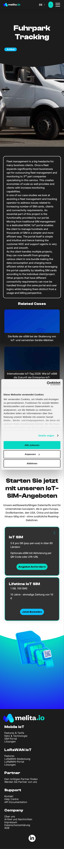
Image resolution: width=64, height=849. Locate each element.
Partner (12, 773)
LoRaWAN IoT (18, 750)
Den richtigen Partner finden (21, 779)
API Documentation (15, 802)
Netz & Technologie (15, 735)
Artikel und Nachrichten (18, 819)
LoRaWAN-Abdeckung (17, 758)
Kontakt (8, 796)
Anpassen (32, 454)
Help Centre (11, 799)
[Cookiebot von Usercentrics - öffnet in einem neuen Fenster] (46, 383)
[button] (43, 4)
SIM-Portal (10, 738)
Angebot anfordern (32, 566)
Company (13, 810)
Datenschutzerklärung (17, 825)
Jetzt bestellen (32, 611)
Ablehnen (32, 463)
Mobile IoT (14, 727)
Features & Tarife (14, 732)
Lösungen (10, 741)
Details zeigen (46, 435)
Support (12, 790)
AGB (6, 827)
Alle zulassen (32, 445)
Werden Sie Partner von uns (20, 781)
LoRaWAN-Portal (14, 761)
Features (9, 755)
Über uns (9, 816)
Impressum (10, 822)
